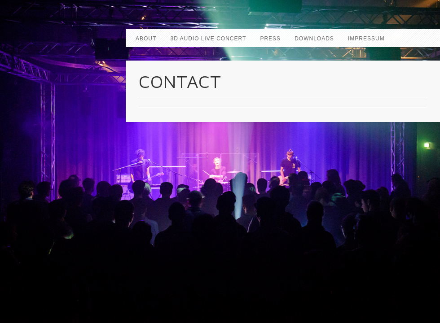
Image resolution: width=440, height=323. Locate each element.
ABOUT (146, 38)
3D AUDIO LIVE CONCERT (208, 38)
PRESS (270, 38)
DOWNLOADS (314, 38)
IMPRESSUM (366, 38)
